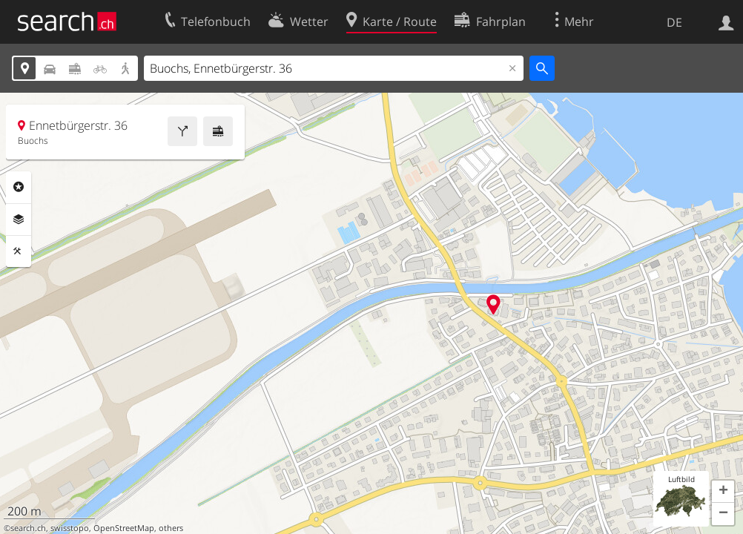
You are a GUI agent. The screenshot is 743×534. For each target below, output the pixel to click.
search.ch (28, 528)
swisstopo (69, 528)
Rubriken (18, 186)
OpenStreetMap (123, 528)
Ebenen (18, 219)
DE (674, 22)
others (171, 528)
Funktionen (18, 251)
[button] (723, 492)
